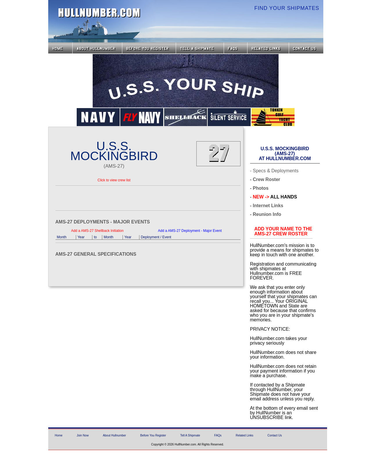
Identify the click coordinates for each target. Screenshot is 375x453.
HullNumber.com (99, 12)
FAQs (235, 48)
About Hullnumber (114, 435)
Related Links (268, 48)
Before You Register (153, 435)
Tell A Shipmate (190, 435)
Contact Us (306, 48)
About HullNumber (97, 48)
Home (60, 48)
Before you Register (149, 48)
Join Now (83, 435)
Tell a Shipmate (200, 48)
